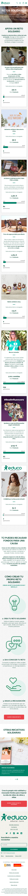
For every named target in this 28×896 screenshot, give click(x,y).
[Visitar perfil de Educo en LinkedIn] (21, 833)
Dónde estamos (14, 825)
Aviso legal (14, 869)
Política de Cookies (14, 879)
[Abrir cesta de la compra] (23, 3)
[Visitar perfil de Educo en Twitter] (6, 833)
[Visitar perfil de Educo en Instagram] (14, 833)
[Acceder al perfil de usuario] (20, 3)
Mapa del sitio (14, 885)
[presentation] (11, 779)
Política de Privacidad (11, 852)
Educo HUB (18, 856)
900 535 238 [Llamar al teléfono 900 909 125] (14, 829)
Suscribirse (14, 849)
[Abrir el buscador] (17, 3)
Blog (2, 856)
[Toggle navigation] (26, 3)
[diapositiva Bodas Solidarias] (14, 756)
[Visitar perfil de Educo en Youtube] (18, 833)
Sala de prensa (9, 856)
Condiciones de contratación (14, 875)
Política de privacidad (14, 872)
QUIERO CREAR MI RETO (14, 717)
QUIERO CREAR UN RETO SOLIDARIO (14, 804)
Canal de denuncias (14, 882)
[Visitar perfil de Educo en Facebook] (10, 833)
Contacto (14, 827)
